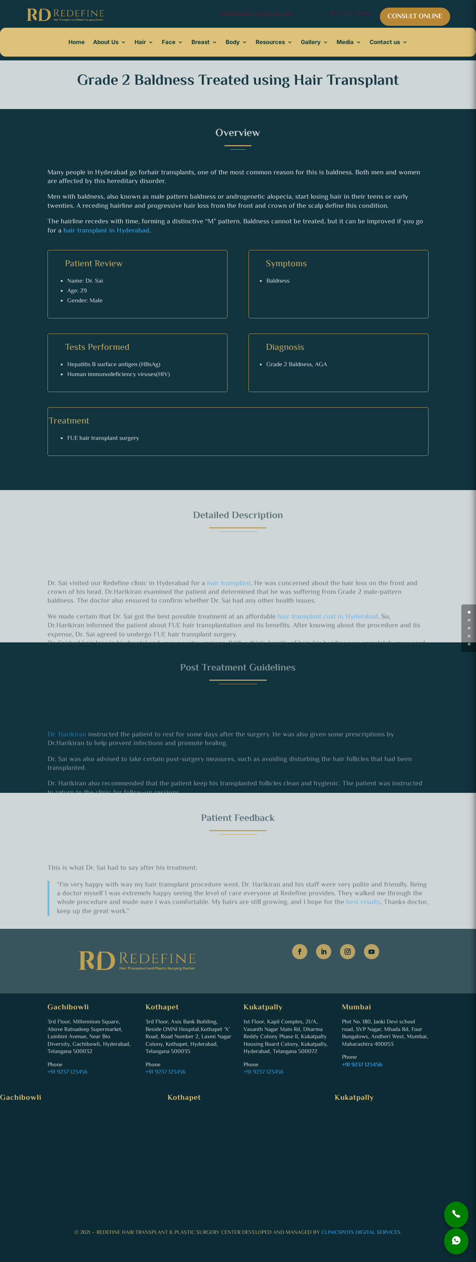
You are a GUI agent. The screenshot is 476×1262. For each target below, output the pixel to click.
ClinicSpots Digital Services (360, 1233)
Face (169, 42)
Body (233, 42)
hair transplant (229, 607)
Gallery (311, 42)
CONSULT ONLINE (415, 16)
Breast (200, 42)
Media (345, 42)
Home (76, 42)
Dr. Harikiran (66, 758)
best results (363, 921)
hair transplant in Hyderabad (106, 231)
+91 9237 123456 (67, 1072)
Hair (140, 42)
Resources (270, 42)
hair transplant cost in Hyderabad (328, 641)
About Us (106, 42)
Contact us (385, 42)
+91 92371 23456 (348, 14)
